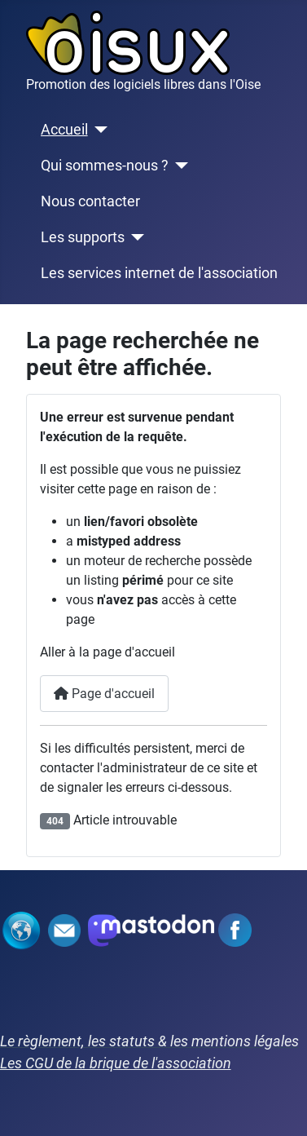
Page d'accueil (104, 693)
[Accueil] (98, 129)
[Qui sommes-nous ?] (179, 165)
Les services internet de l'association (159, 273)
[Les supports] (135, 237)
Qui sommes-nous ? (105, 165)
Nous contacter (90, 201)
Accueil (64, 130)
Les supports (83, 237)
